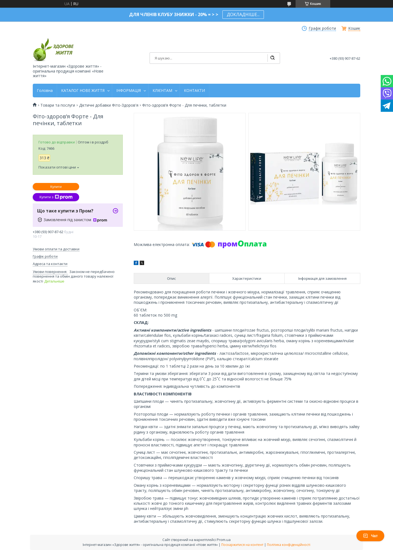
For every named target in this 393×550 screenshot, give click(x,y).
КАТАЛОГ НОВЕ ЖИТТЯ (83, 90)
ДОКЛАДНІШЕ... (243, 14)
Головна (45, 90)
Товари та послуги (57, 105)
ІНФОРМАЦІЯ (128, 90)
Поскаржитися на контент (242, 544)
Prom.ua (224, 539)
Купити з (55, 197)
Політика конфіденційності (288, 544)
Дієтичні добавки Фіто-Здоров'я (108, 105)
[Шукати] (272, 58)
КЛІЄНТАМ (162, 90)
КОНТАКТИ (194, 90)
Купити (56, 187)
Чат (370, 535)
